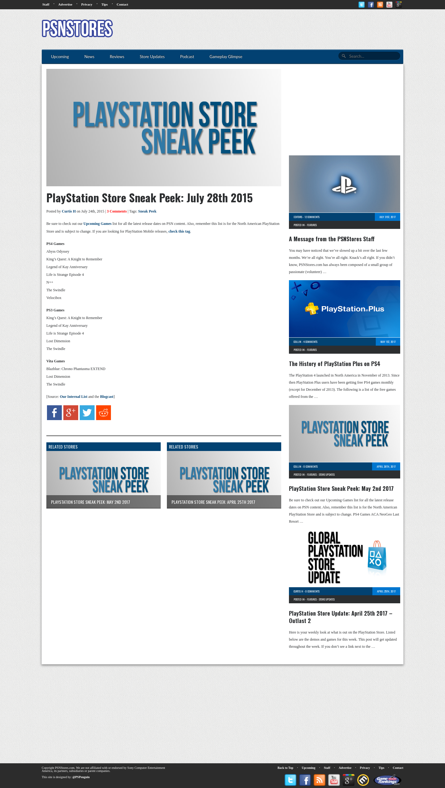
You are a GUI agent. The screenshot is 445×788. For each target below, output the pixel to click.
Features (312, 225)
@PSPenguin (81, 777)
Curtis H (69, 211)
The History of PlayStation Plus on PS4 (334, 364)
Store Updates (327, 474)
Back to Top (285, 767)
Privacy (86, 4)
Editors (298, 217)
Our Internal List (73, 396)
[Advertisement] (290, 29)
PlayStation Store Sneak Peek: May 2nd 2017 (341, 488)
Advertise (65, 4)
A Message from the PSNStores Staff (332, 239)
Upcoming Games (97, 223)
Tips (104, 4)
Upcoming (309, 767)
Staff (45, 4)
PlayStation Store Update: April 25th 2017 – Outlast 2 (340, 617)
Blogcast (106, 396)
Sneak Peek (147, 211)
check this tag (179, 231)
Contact (122, 4)
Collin (297, 341)
